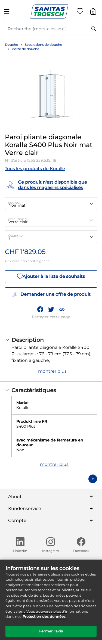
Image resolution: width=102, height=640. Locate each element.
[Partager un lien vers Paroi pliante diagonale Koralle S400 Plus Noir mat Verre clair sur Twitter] (51, 309)
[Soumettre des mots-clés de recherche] (93, 29)
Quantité (15, 235)
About (15, 496)
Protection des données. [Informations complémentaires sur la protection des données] (44, 619)
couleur (14, 202)
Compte (17, 520)
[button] (61, 309)
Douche (11, 45)
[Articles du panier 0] (96, 12)
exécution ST (18, 219)
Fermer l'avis (51, 634)
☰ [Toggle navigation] (7, 11)
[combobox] (51, 28)
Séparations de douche (43, 45)
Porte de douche (25, 49)
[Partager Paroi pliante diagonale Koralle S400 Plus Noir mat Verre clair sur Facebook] (40, 309)
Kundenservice (24, 508)
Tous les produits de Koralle (35, 168)
